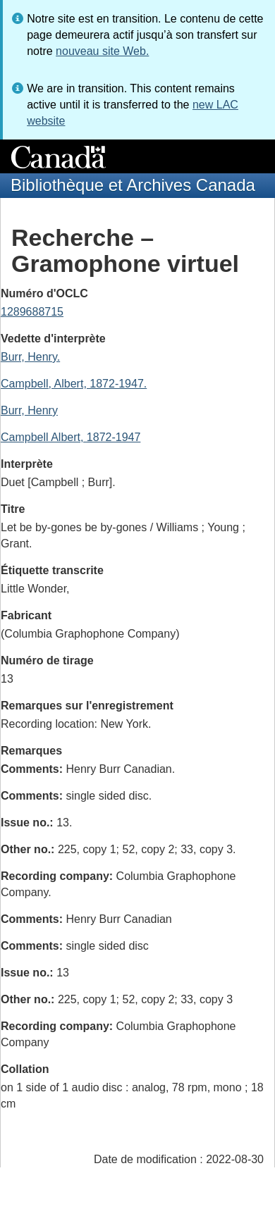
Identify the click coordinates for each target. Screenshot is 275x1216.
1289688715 (32, 312)
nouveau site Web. (102, 51)
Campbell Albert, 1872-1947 (70, 437)
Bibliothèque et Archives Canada (133, 184)
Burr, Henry (29, 410)
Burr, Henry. (30, 357)
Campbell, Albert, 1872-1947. (74, 384)
